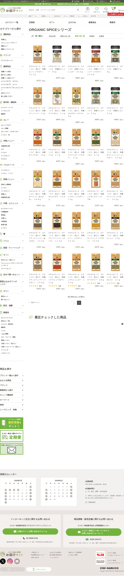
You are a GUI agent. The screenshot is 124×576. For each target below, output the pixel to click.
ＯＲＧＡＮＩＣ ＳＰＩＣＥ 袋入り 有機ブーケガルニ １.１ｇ (56, 110)
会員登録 (76, 1)
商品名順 (52, 36)
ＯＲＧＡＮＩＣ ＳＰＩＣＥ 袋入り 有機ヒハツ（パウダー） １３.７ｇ (37, 70)
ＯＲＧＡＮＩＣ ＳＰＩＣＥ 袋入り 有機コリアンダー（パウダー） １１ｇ (76, 154)
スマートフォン (41, 569)
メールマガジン (54, 557)
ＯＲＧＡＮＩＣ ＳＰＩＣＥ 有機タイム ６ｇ (115, 69)
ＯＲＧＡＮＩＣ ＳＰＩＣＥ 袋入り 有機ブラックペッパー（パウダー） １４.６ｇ (37, 278)
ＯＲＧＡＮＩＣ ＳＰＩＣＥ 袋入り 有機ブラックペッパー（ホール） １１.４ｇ (56, 237)
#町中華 (93, 16)
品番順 (101, 36)
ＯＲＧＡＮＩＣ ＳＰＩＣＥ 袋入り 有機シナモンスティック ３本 (95, 195)
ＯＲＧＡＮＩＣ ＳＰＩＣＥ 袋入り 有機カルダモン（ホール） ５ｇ (76, 112)
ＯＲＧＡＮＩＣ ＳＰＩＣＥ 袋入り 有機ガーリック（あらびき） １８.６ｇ (37, 195)
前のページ (35, 302)
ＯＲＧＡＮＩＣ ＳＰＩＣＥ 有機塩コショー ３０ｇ (56, 69)
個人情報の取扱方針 (56, 555)
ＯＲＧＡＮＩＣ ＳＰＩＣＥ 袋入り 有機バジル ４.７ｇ (56, 152)
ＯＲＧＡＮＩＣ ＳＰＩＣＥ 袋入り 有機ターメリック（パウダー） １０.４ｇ (95, 237)
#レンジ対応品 (82, 16)
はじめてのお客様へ (56, 552)
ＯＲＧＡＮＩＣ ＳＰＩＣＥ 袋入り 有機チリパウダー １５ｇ (37, 152)
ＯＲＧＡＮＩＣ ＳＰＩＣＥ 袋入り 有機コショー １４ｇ (115, 235)
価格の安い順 (65, 36)
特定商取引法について (37, 555)
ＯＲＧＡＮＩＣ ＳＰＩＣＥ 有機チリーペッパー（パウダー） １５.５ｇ (95, 70)
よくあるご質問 (73, 555)
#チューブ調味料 (69, 16)
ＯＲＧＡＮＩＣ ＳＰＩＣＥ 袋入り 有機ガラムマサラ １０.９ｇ (56, 195)
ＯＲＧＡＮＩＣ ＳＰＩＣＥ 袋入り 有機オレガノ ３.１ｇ (115, 277)
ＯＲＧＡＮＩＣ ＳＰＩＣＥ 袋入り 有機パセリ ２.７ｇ (95, 152)
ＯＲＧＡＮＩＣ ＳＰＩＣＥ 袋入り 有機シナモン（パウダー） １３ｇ (76, 195)
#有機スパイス (45, 16)
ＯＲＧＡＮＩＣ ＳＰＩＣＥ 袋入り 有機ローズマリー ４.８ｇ (95, 277)
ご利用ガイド (103, 1)
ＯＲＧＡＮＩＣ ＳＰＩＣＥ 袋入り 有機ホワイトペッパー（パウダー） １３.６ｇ (115, 154)
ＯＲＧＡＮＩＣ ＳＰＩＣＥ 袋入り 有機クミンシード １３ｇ (37, 110)
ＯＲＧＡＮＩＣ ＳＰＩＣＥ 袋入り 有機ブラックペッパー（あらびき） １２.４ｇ (37, 237)
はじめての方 (89, 1)
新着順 (91, 36)
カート (114, 10)
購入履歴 (106, 12)
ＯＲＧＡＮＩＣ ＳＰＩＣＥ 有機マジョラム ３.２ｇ (95, 110)
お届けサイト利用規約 (75, 552)
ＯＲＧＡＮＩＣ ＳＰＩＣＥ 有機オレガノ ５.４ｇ (115, 110)
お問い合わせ (116, 1)
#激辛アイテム (33, 16)
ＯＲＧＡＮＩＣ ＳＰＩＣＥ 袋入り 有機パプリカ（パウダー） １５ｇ (57, 278)
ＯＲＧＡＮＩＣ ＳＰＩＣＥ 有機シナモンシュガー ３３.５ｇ (76, 69)
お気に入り (96, 12)
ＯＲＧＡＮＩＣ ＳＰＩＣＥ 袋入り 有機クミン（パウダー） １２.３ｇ (76, 237)
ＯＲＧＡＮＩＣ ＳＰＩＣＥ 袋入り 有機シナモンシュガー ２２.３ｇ (76, 278)
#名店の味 (57, 16)
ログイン (87, 12)
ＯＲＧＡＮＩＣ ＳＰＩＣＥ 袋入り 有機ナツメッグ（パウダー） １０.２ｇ (115, 195)
